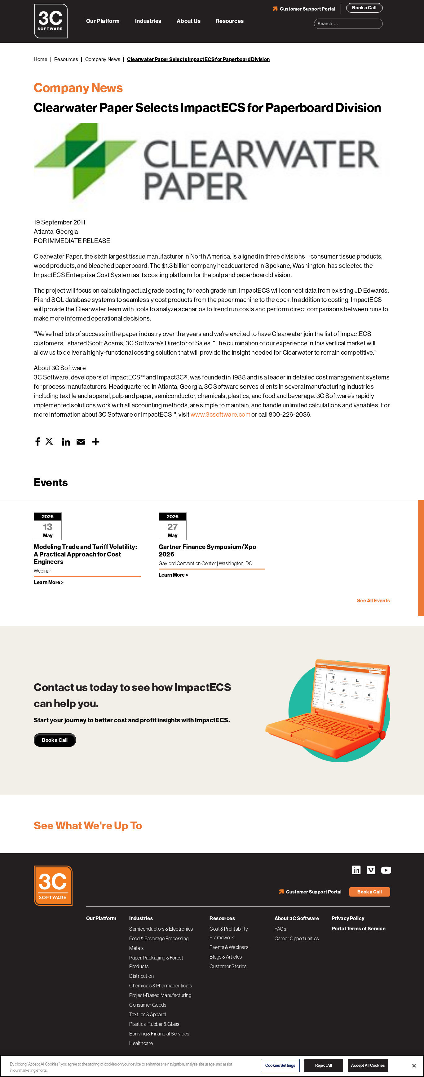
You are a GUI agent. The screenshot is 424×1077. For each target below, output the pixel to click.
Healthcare (141, 1043)
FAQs (280, 929)
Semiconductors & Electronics (161, 929)
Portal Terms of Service (359, 929)
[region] (212, 1066)
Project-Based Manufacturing (160, 995)
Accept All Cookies (368, 1065)
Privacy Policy (348, 918)
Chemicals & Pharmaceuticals (160, 985)
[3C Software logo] (51, 37)
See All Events (373, 601)
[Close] (414, 1065)
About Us (189, 21)
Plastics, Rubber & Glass (154, 1024)
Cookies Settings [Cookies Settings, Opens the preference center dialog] (280, 1065)
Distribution (141, 976)
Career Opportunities (297, 938)
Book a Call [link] (55, 740)
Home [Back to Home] (40, 59)
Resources (230, 21)
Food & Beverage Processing (158, 938)
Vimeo (371, 870)
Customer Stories (228, 966)
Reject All (323, 1065)
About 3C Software (297, 918)
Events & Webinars (229, 947)
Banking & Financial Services (159, 1033)
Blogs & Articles (226, 957)
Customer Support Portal (307, 9)
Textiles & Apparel (147, 1014)
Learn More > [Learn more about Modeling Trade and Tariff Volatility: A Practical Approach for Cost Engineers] (49, 582)
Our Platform (103, 21)
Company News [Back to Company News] (103, 59)
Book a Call (364, 8)
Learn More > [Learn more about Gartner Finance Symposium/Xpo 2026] (173, 575)
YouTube (385, 870)
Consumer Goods (147, 1005)
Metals (136, 948)
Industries (148, 21)
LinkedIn (356, 870)
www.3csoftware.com (220, 414)
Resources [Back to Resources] (66, 59)
